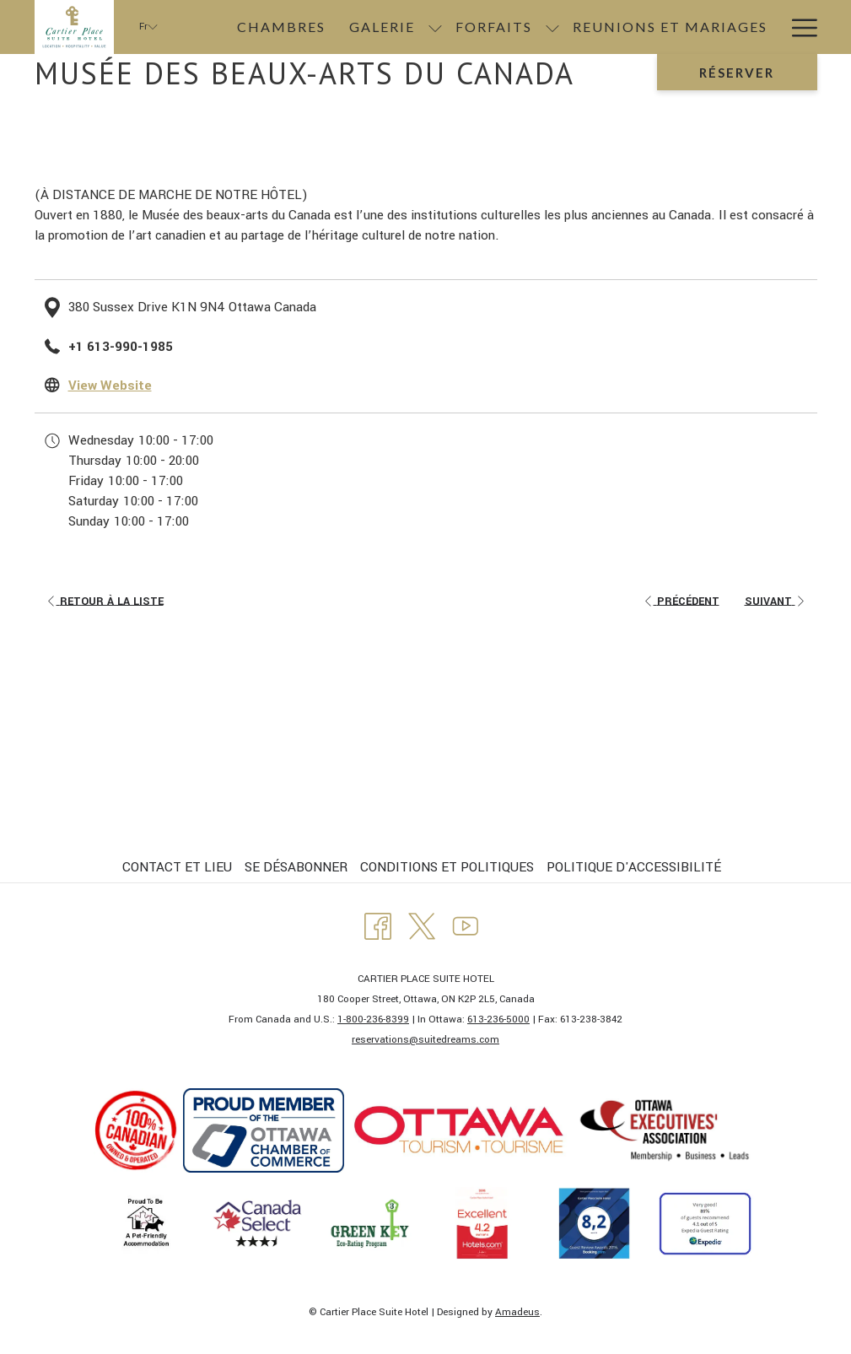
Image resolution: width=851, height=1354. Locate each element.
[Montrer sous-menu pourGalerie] (435, 27)
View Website (110, 385)
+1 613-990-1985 (120, 346)
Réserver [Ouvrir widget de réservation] (736, 72)
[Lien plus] (798, 27)
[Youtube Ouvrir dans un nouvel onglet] (465, 925)
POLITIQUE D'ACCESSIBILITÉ (634, 867)
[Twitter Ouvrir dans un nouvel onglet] (421, 925)
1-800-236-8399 (373, 1019)
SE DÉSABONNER (296, 867)
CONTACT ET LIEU (177, 867)
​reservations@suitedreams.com (425, 1040)
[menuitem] (281, 27)
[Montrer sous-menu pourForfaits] (552, 27)
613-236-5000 (498, 1019)
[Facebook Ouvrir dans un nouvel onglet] (377, 925)
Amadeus (517, 1312)
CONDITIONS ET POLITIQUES (447, 867)
